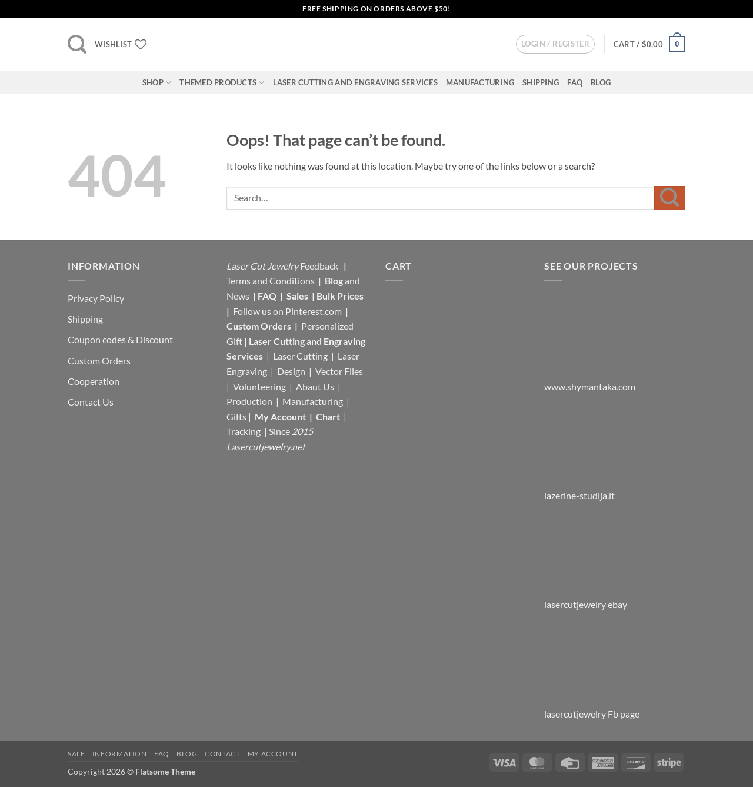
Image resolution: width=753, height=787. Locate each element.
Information (119, 753)
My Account (280, 416)
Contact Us (91, 401)
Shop (156, 82)
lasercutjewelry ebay (585, 604)
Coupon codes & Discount (121, 339)
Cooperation (93, 381)
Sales (298, 295)
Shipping (540, 82)
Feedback (320, 265)
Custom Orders (99, 360)
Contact (222, 753)
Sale (76, 753)
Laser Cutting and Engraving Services (355, 82)
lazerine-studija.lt (579, 495)
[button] (77, 44)
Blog (601, 82)
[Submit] (669, 198)
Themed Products (221, 82)
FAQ (574, 82)
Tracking (244, 431)
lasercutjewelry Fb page (591, 713)
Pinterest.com (313, 311)
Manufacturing (480, 82)
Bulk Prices (340, 295)
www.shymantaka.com (589, 386)
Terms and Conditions (270, 280)
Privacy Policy (96, 298)
